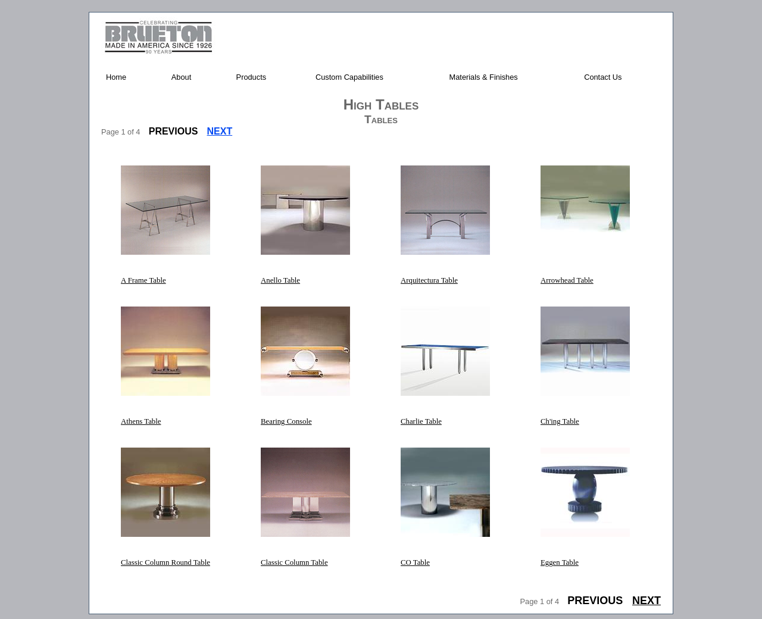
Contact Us (603, 77)
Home (116, 77)
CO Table (415, 562)
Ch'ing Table (560, 421)
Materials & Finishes (483, 77)
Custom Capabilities (349, 77)
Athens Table (141, 421)
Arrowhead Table (567, 280)
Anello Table (280, 280)
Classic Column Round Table (165, 562)
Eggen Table (560, 562)
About (181, 77)
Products (251, 77)
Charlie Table (421, 421)
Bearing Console (286, 421)
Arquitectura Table (429, 280)
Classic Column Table (294, 562)
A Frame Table (143, 280)
